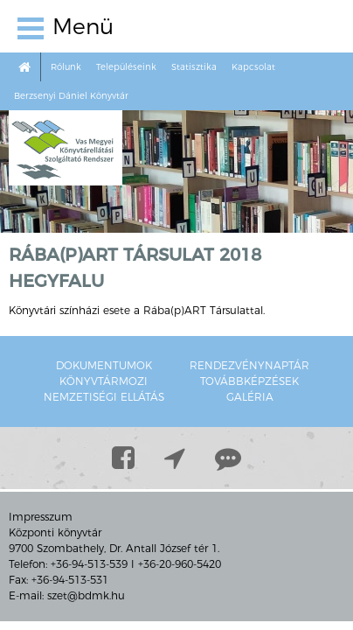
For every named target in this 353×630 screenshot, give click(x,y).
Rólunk (66, 67)
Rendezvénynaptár (249, 365)
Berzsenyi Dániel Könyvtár (71, 96)
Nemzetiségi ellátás (104, 396)
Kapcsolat (253, 67)
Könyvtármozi (103, 381)
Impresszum (41, 516)
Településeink (126, 67)
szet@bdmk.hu (86, 595)
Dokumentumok (104, 365)
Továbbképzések (249, 381)
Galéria (249, 396)
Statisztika (194, 67)
